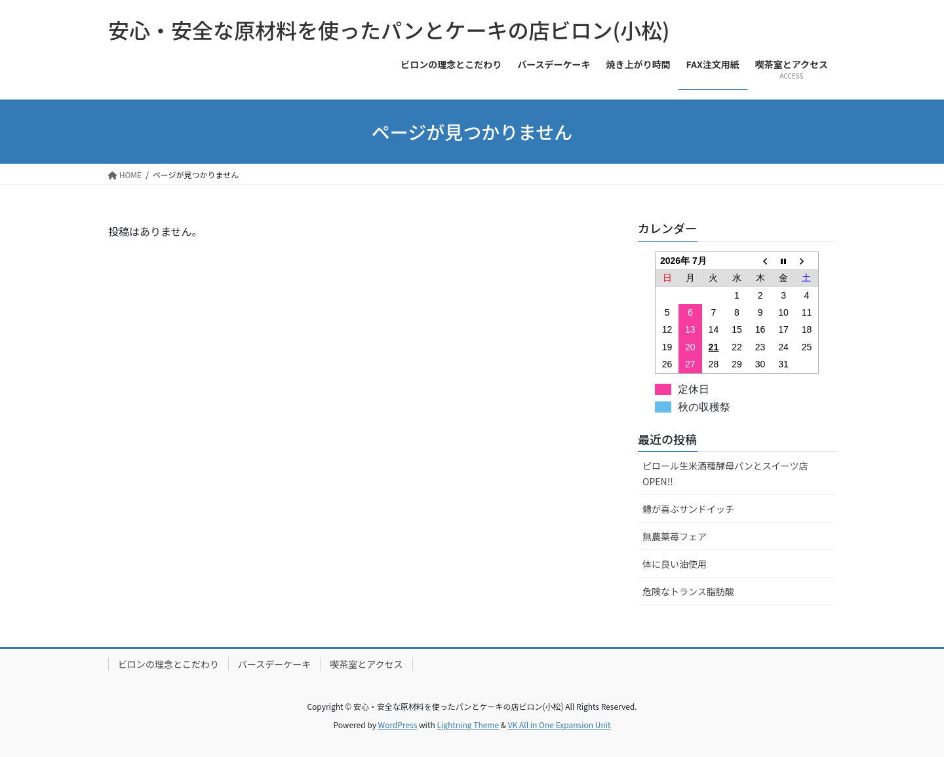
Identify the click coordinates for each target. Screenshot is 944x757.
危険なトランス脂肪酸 (688, 591)
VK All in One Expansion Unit (559, 724)
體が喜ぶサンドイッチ (688, 508)
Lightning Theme (468, 724)
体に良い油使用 (674, 563)
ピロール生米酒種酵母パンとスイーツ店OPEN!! (725, 473)
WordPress (398, 724)
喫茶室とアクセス (366, 664)
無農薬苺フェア (674, 536)
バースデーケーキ (274, 664)
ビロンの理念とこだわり (168, 664)
